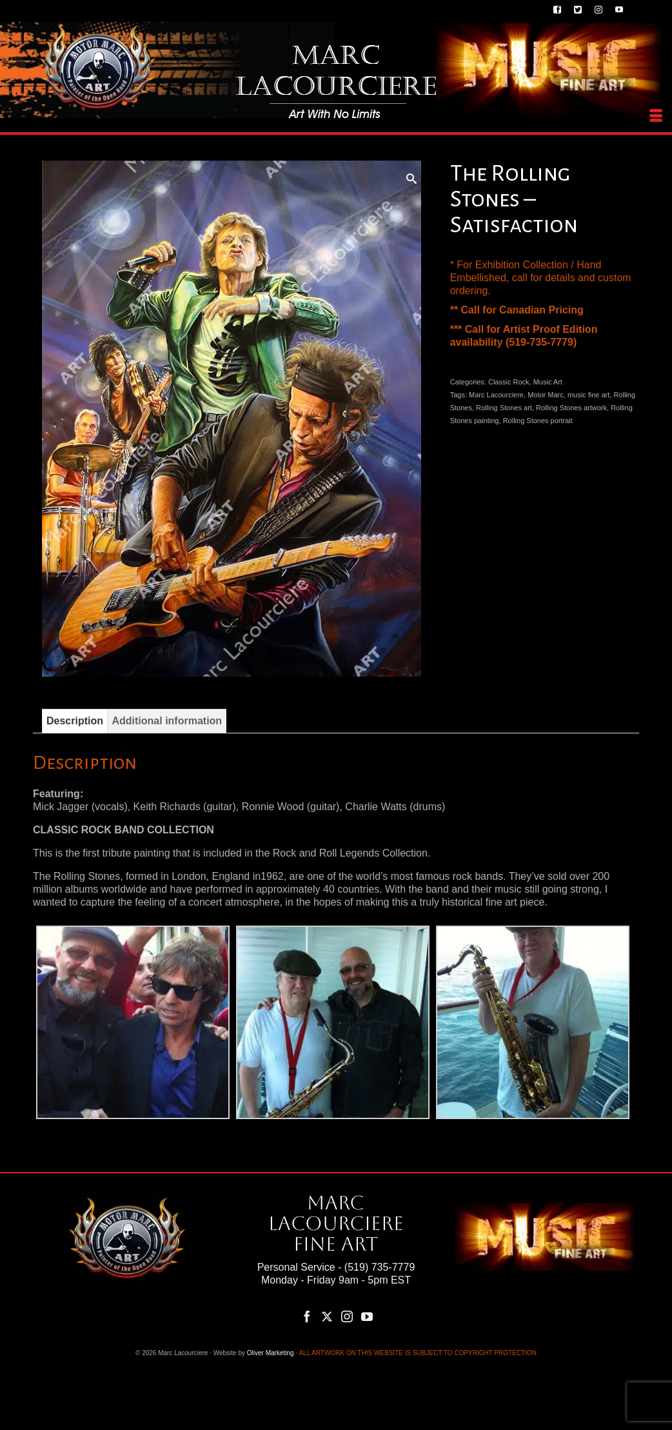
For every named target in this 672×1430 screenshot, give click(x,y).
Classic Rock (508, 382)
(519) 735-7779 (379, 1267)
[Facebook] (307, 1316)
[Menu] (656, 116)
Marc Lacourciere (496, 395)
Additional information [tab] (167, 720)
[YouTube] (367, 1316)
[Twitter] (327, 1316)
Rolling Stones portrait (538, 420)
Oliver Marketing (270, 1352)
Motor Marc (546, 395)
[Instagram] (347, 1316)
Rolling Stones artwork (571, 408)
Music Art (547, 382)
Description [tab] (74, 720)
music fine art (588, 395)
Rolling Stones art (504, 408)
